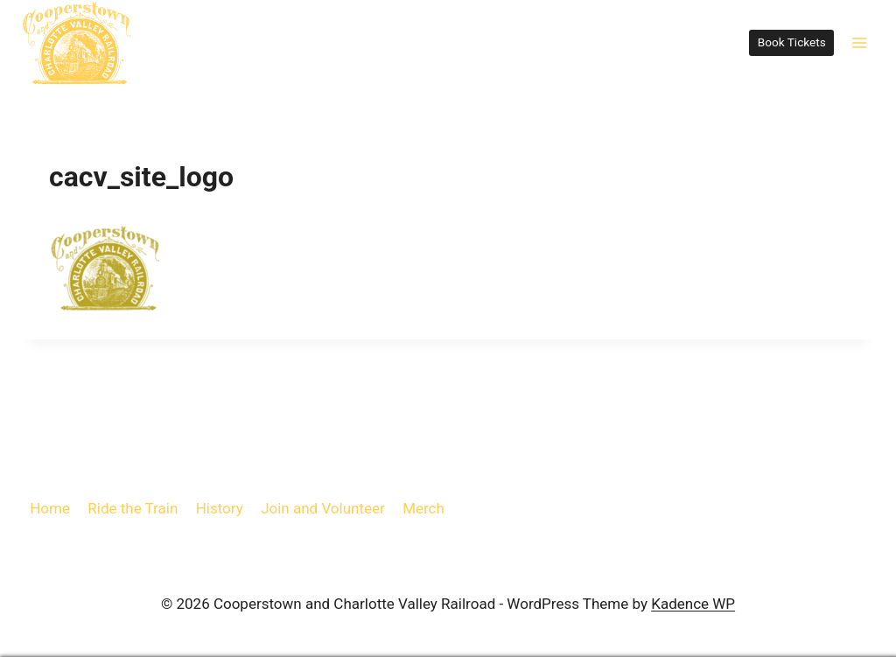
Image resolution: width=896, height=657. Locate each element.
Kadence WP (693, 603)
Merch (423, 508)
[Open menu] (859, 42)
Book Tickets (792, 42)
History (219, 508)
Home (50, 508)
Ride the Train (133, 508)
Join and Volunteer (323, 508)
